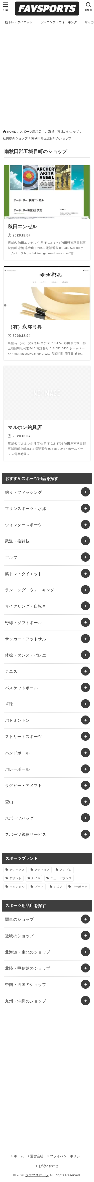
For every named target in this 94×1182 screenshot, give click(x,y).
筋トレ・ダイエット (23, 573)
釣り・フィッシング (23, 492)
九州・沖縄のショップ (25, 1001)
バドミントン (17, 720)
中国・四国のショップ (25, 984)
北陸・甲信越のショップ (27, 968)
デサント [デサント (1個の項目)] (15, 878)
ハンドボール (17, 753)
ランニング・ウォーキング (29, 590)
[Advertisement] (47, 80)
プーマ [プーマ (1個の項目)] (39, 887)
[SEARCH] (88, 6)
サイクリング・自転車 (25, 606)
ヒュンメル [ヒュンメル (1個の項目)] (17, 887)
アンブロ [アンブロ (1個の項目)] (65, 870)
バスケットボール (21, 688)
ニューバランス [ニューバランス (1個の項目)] (61, 878)
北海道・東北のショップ (27, 952)
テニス (11, 671)
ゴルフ (11, 557)
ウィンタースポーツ (23, 524)
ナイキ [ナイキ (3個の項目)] (35, 878)
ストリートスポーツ (23, 736)
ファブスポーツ (37, 1175)
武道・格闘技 (17, 541)
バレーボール (17, 769)
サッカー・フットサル (25, 639)
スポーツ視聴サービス (25, 834)
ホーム (19, 1156)
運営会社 (36, 1156)
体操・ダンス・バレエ (25, 655)
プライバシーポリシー (66, 1156)
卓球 (9, 704)
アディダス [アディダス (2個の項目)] (42, 870)
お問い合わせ (49, 1166)
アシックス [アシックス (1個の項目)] (17, 870)
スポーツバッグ (19, 818)
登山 (9, 801)
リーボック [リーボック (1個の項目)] (80, 887)
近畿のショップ (19, 936)
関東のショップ (19, 919)
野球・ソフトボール (23, 622)
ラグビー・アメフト (23, 785)
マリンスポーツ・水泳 (25, 508)
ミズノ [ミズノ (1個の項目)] (57, 887)
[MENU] (5, 6)
